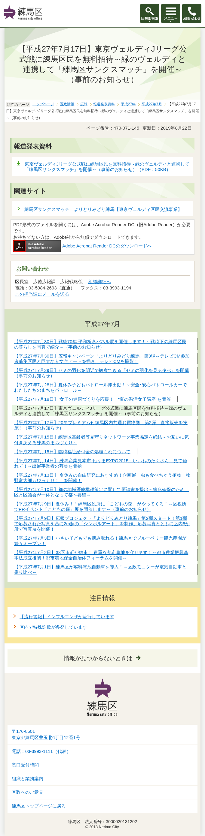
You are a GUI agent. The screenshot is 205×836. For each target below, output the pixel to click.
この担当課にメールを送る (42, 294)
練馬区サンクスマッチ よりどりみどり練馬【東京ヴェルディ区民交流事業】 (103, 209)
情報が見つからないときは (98, 658)
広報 (83, 104)
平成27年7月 (152, 104)
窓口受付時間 (25, 765)
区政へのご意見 (27, 792)
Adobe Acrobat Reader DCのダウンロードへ (82, 245)
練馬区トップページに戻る (39, 806)
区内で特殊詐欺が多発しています (53, 627)
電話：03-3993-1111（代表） (41, 751)
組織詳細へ (99, 281)
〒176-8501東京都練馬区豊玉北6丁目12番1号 (46, 734)
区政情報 (67, 104)
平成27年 (128, 104)
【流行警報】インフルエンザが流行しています (67, 616)
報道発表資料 (104, 104)
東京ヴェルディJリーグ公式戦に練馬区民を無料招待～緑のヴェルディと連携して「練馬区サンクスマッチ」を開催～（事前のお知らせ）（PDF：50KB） (106, 166)
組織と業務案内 (27, 778)
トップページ (43, 104)
